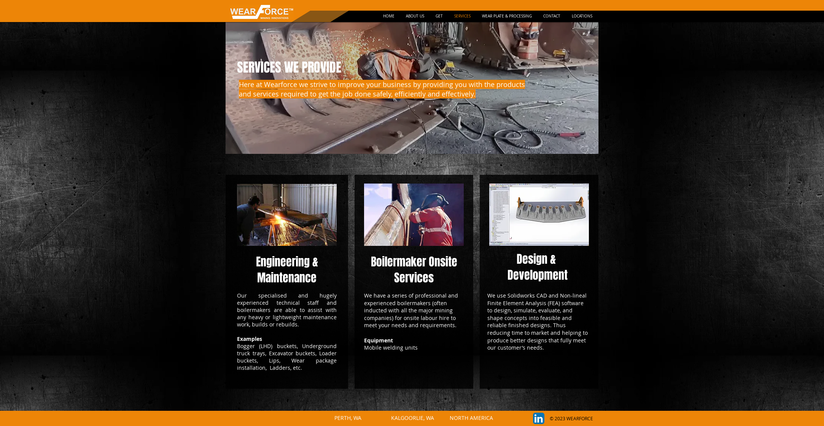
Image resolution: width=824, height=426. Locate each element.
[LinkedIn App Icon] (538, 418)
